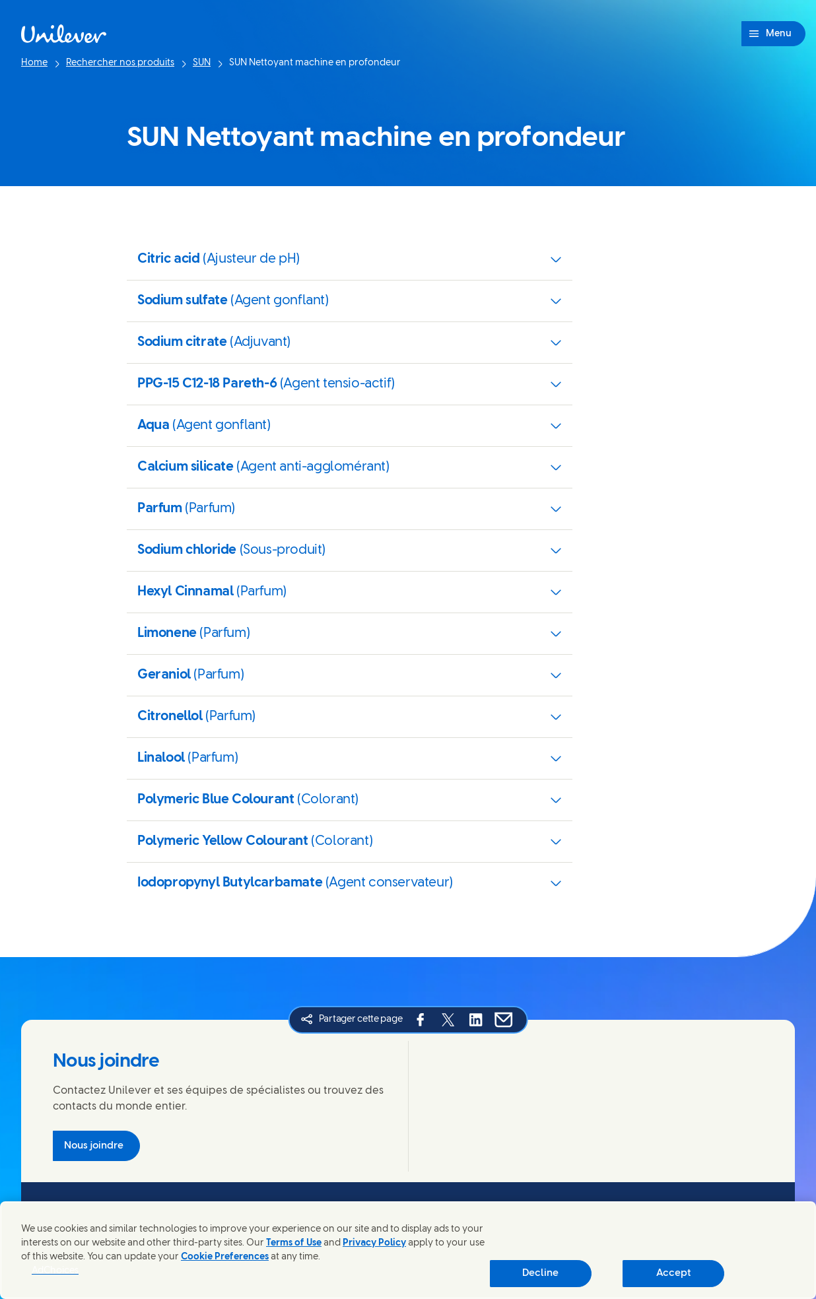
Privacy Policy (374, 1243)
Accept (673, 1273)
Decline (540, 1273)
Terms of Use (294, 1243)
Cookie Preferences (225, 1257)
